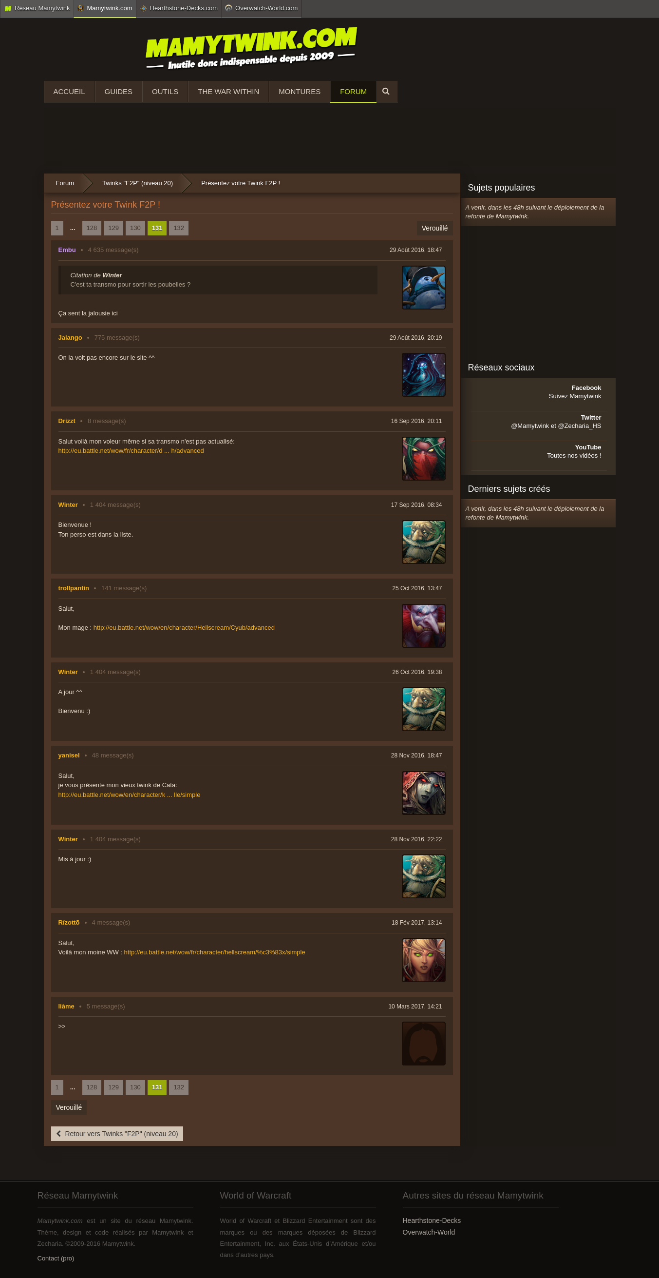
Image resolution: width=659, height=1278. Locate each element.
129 (113, 228)
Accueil (69, 91)
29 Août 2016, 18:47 (416, 250)
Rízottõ (69, 922)
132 (178, 228)
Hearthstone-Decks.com (179, 8)
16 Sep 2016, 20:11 (416, 421)
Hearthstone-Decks (432, 1220)
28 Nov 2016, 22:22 (416, 839)
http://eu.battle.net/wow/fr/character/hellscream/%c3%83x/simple (214, 952)
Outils (165, 91)
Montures (299, 91)
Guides (119, 91)
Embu (67, 249)
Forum (353, 91)
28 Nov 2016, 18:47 (416, 755)
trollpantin (74, 588)
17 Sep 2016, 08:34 (416, 505)
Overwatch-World (429, 1232)
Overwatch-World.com (261, 8)
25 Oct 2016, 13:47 (417, 588)
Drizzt (66, 421)
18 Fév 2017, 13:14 (417, 922)
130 (135, 228)
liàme (66, 1006)
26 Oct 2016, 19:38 (417, 672)
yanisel (69, 755)
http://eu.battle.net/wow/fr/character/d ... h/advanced (131, 450)
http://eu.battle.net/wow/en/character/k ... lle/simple (129, 794)
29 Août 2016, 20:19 (416, 337)
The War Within (228, 91)
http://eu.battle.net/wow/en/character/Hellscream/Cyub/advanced (184, 627)
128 (92, 228)
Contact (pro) (56, 1258)
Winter (68, 504)
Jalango (70, 337)
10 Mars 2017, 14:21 (415, 1006)
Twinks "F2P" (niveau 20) (137, 183)
